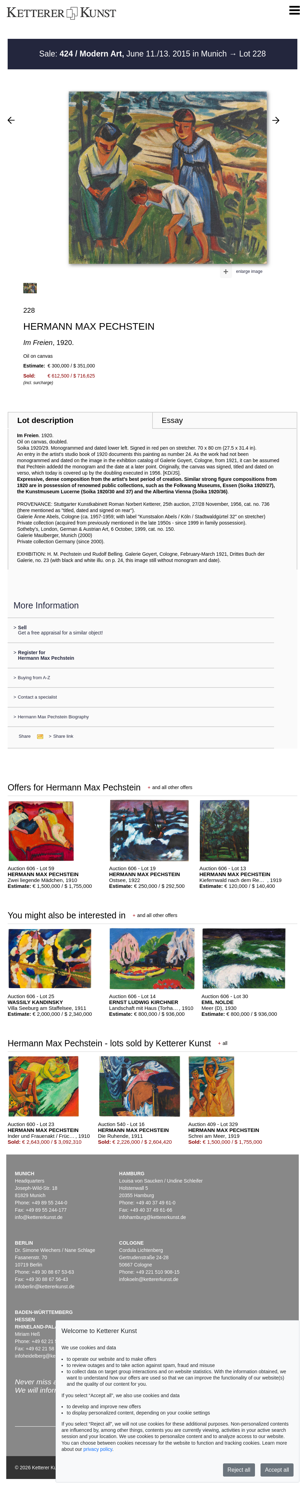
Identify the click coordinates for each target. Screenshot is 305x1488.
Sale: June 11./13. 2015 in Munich (134, 53)
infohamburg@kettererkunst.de (152, 1217)
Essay (172, 420)
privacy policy (97, 1449)
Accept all (277, 1470)
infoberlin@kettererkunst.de (44, 1286)
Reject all (239, 1470)
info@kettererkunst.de (39, 1217)
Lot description (45, 420)
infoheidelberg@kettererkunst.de (50, 1356)
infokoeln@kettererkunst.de (149, 1279)
